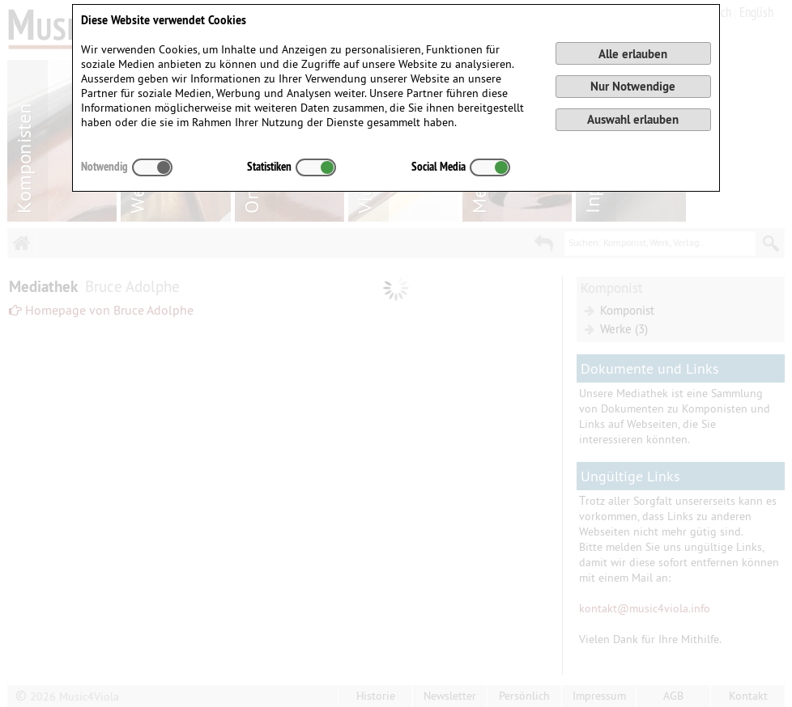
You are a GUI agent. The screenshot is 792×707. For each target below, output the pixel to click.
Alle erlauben (632, 53)
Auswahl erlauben (633, 119)
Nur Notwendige (632, 86)
